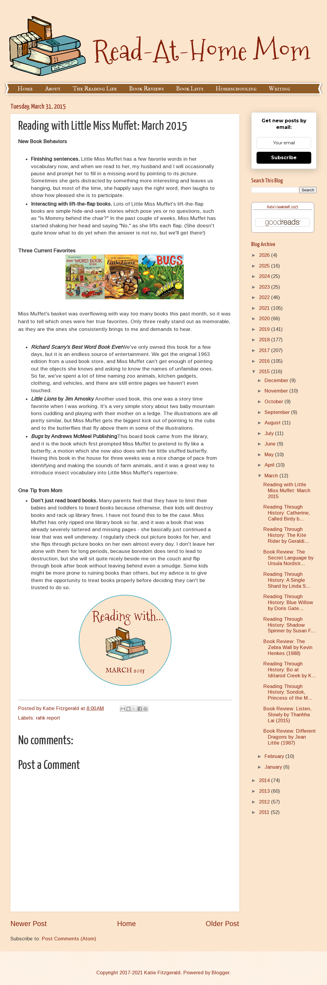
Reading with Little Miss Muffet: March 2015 (286, 490)
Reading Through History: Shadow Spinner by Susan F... (289, 625)
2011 (265, 812)
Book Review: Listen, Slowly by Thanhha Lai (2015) (287, 714)
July (270, 433)
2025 (265, 266)
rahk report (48, 718)
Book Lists (189, 89)
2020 (265, 318)
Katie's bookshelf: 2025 (282, 207)
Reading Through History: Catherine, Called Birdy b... (286, 513)
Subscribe (284, 157)
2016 (265, 361)
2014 (265, 780)
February (275, 756)
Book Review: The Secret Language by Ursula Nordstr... (288, 558)
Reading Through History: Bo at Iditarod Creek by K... (289, 669)
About (53, 89)
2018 (265, 340)
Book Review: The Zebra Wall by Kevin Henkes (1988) (287, 647)
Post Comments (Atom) (69, 939)
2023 (265, 287)
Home (25, 89)
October (274, 401)
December (277, 380)
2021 (265, 308)
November (277, 391)
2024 (265, 276)
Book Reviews (146, 89)
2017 (265, 350)
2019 (265, 329)
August (273, 423)
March (272, 476)
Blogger (220, 972)
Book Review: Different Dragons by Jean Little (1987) (289, 737)
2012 (265, 802)
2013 (265, 791)
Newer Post (28, 924)
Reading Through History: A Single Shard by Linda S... (286, 580)
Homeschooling (236, 89)
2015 (265, 371)
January (274, 767)
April (270, 465)
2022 (265, 297)
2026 (265, 255)
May (270, 454)
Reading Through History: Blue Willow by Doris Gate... (288, 602)
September (278, 412)
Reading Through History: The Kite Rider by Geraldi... (286, 535)
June (271, 444)
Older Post (222, 924)
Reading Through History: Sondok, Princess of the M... (287, 692)
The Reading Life (95, 89)
